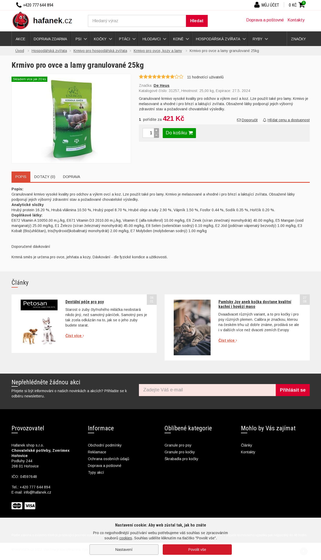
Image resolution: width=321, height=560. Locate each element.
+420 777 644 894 (35, 487)
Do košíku (179, 132)
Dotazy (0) (44, 177)
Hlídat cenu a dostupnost (286, 120)
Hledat (197, 21)
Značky (298, 39)
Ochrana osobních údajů (108, 459)
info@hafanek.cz (37, 492)
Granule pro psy (178, 445)
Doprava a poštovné (265, 20)
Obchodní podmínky (105, 445)
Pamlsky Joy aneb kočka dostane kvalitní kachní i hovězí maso (254, 304)
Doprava (71, 177)
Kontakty (296, 20)
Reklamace (97, 452)
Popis (20, 177)
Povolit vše (197, 549)
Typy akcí (96, 472)
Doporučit (247, 120)
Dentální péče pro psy (84, 301)
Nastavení (124, 549)
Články (246, 445)
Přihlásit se (293, 390)
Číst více (74, 336)
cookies (125, 538)
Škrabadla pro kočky (181, 459)
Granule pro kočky (180, 452)
